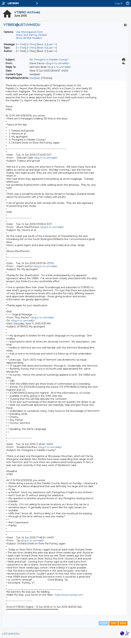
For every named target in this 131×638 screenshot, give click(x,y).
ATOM (103, 623)
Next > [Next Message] (41, 44)
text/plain (34, 78)
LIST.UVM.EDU (11, 633)
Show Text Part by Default (31, 35)
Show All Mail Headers (29, 38)
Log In (119, 3)
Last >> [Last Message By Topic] (52, 47)
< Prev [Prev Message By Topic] (31, 47)
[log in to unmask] (57, 63)
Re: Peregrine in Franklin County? (48, 59)
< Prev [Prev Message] (31, 44)
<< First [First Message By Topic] (21, 47)
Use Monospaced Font (29, 31)
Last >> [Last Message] (52, 44)
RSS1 (114, 623)
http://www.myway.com (69, 594)
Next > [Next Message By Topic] (41, 47)
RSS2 (123, 623)
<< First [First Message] (21, 44)
